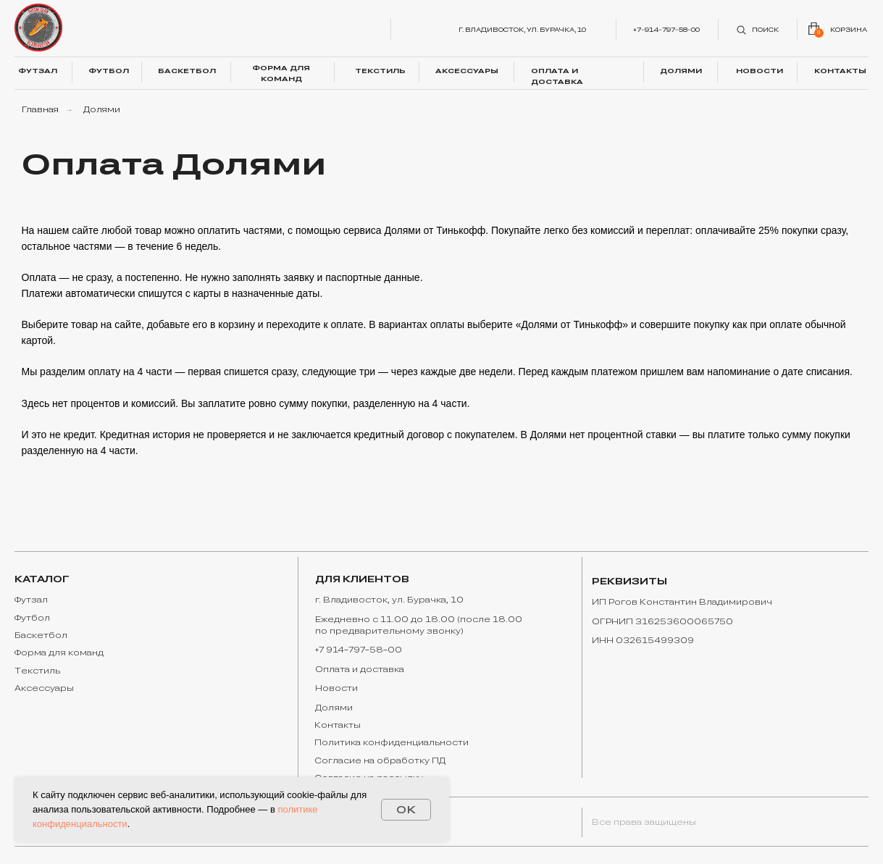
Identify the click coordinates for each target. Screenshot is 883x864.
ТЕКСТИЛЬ (380, 71)
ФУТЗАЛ (37, 71)
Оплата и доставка (359, 669)
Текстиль (37, 670)
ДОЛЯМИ (681, 71)
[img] (38, 27)
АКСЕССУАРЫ (466, 71)
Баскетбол (40, 635)
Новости (336, 688)
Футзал (31, 599)
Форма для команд (59, 652)
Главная (40, 109)
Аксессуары (44, 688)
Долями (334, 707)
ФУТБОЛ (108, 71)
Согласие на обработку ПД (379, 760)
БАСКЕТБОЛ (187, 71)
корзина (848, 29)
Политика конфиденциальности (391, 742)
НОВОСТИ (759, 71)
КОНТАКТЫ (840, 71)
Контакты (337, 725)
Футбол (32, 617)
